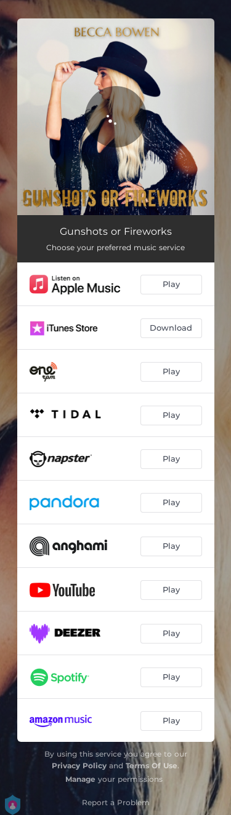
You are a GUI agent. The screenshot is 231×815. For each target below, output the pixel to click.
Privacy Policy (79, 765)
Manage (80, 779)
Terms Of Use (151, 765)
